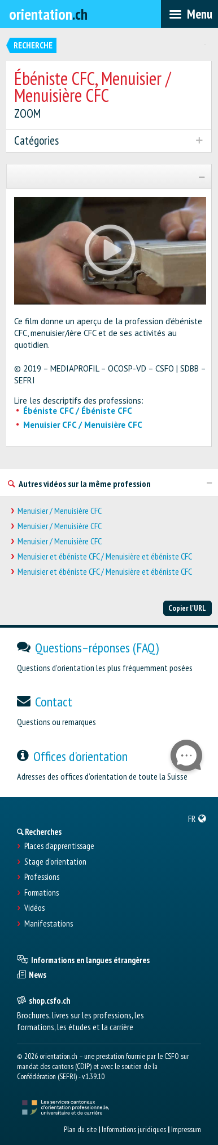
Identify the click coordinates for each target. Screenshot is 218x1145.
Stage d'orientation (55, 862)
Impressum (186, 1129)
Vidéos (34, 908)
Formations (41, 893)
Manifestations (48, 924)
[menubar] (189, 14)
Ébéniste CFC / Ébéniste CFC (77, 410)
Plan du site (80, 1129)
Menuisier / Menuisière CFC (60, 511)
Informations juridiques (134, 1129)
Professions (41, 877)
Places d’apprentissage (59, 846)
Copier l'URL (187, 608)
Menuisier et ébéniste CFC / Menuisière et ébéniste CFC (105, 556)
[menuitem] (197, 818)
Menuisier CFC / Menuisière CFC (82, 424)
